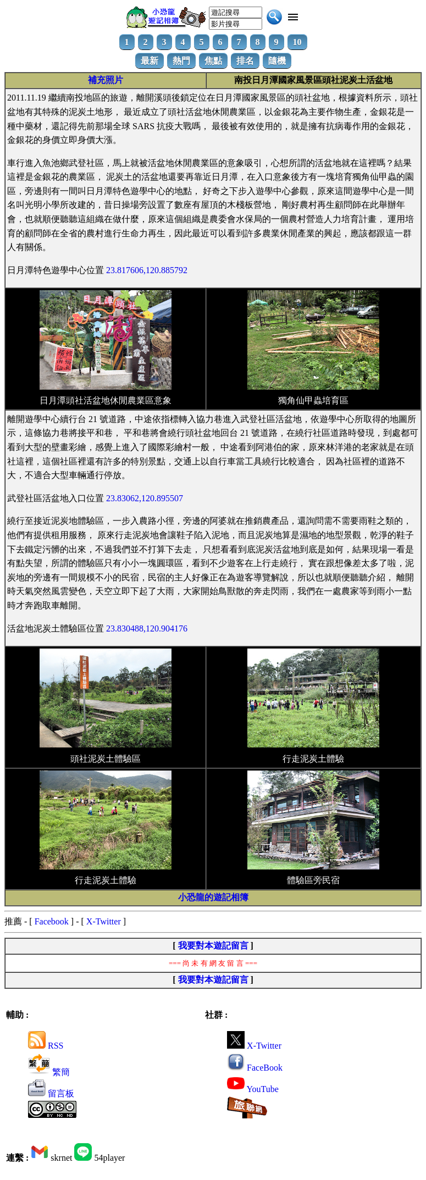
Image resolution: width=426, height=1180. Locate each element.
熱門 (181, 60)
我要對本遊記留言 (213, 945)
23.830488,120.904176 (146, 628)
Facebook (52, 921)
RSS (45, 1045)
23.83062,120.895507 (144, 498)
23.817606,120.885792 (146, 270)
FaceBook (255, 1067)
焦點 (213, 60)
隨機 (277, 60)
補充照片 (105, 80)
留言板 (51, 1093)
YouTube (253, 1089)
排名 (245, 60)
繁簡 (49, 1072)
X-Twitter (103, 921)
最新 (149, 60)
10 (297, 42)
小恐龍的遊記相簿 (213, 897)
